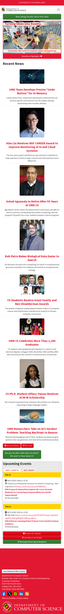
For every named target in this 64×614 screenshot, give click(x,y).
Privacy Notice (22, 598)
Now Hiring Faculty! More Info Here (32, 16)
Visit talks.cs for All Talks (32, 538)
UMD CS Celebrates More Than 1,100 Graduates (32, 342)
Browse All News (11, 446)
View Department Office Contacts (14, 571)
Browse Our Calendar (32, 533)
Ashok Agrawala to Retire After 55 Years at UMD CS (32, 203)
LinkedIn (21, 594)
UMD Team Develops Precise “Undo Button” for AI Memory (32, 91)
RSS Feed (27, 446)
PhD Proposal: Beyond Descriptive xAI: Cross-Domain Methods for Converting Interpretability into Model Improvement (28, 492)
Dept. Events (13, 470)
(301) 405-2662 (18, 589)
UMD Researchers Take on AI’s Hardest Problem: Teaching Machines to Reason (32, 430)
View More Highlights (32, 56)
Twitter (10, 594)
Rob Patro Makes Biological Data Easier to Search (32, 258)
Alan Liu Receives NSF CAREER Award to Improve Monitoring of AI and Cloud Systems (32, 147)
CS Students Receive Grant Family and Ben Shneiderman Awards (32, 302)
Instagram (15, 594)
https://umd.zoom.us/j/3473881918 (31, 486)
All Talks (29, 470)
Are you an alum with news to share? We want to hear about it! (22, 454)
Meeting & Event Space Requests (32, 542)
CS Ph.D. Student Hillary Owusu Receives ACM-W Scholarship (32, 395)
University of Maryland (32, 3)
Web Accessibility (9, 598)
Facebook (4, 594)
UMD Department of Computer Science (26, 9)
